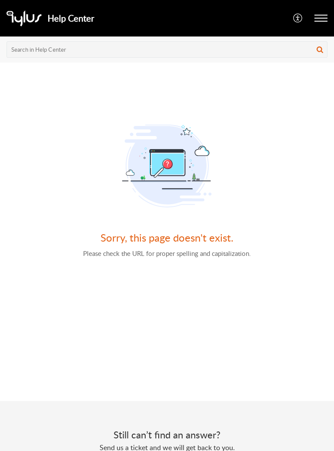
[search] (167, 49)
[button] (298, 18)
